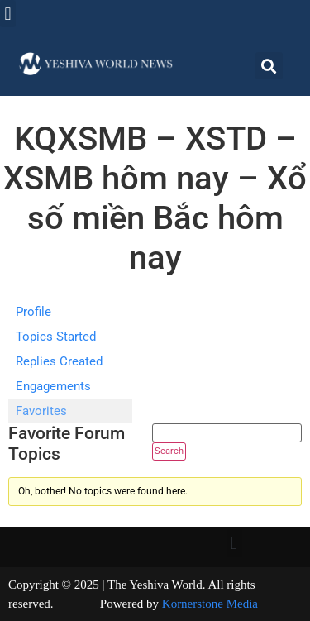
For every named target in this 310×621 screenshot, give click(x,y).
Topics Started (56, 336)
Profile (33, 311)
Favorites (41, 411)
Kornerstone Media (210, 603)
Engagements (53, 386)
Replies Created (59, 361)
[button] (8, 13)
